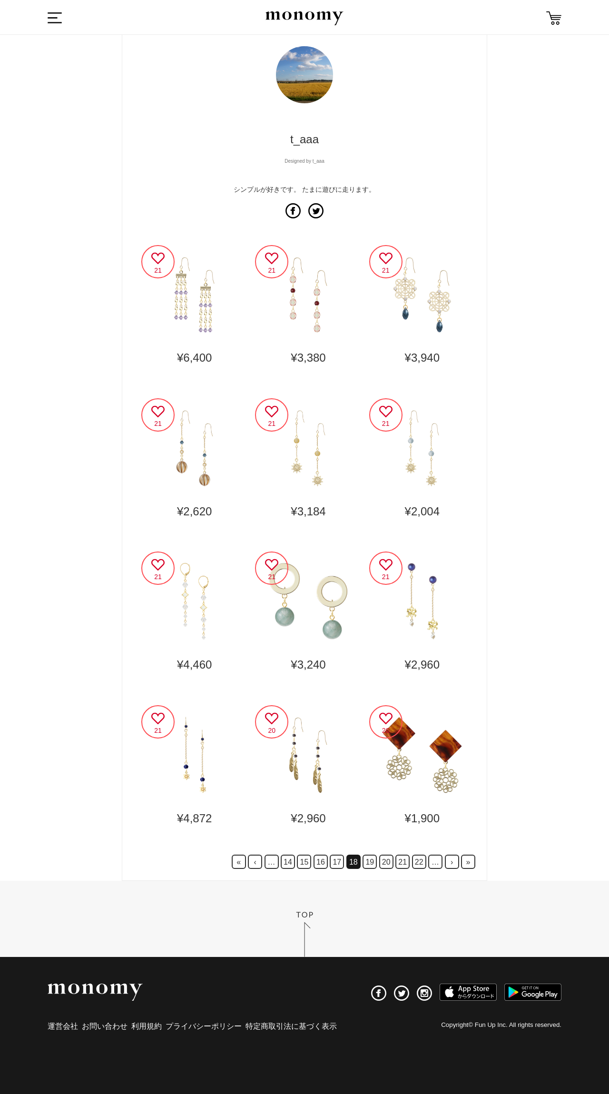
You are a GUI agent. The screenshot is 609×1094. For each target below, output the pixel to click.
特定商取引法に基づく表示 (291, 1026)
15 (304, 862)
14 (288, 862)
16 (320, 862)
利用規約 (146, 1026)
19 (369, 862)
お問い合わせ (105, 1026)
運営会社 (63, 1026)
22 (419, 862)
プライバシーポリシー (204, 1026)
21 (402, 862)
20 (386, 862)
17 (337, 862)
